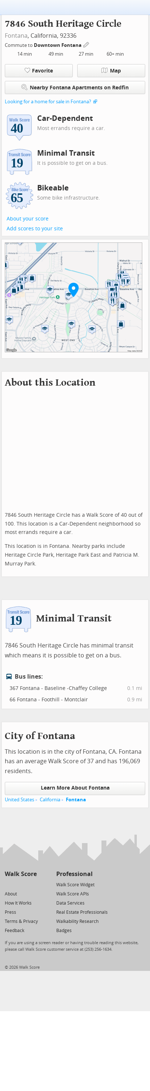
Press (10, 912)
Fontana (16, 35)
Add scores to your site (35, 229)
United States (19, 799)
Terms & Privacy (21, 921)
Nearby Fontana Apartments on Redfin (75, 87)
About (11, 894)
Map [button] (111, 70)
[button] (73, 289)
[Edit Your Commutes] (86, 44)
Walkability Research (77, 921)
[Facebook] (20, 884)
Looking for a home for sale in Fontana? (48, 101)
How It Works (18, 903)
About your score (28, 219)
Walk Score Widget (75, 884)
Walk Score (21, 874)
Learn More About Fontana (75, 788)
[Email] (32, 884)
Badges (64, 930)
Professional (74, 874)
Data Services (70, 903)
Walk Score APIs (72, 894)
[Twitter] (9, 884)
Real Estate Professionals (82, 912)
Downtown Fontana (58, 45)
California (50, 799)
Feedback (14, 930)
